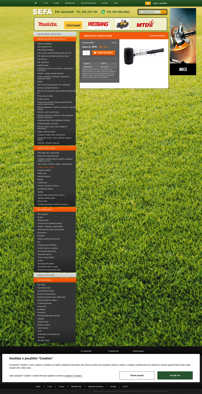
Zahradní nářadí (44, 340)
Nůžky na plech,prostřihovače (49, 239)
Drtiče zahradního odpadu (47, 300)
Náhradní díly (70, 3)
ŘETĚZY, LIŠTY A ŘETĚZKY (48, 112)
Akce (183, 41)
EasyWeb (114, 391)
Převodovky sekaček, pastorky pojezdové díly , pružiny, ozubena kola (55, 103)
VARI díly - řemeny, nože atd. (48, 143)
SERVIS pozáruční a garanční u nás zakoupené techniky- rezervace (55, 116)
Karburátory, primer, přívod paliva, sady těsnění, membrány (55, 69)
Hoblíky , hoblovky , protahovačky (50, 227)
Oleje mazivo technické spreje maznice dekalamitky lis (57, 92)
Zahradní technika (44, 280)
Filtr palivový (42, 59)
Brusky (40, 217)
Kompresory (42, 233)
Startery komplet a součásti (48, 124)
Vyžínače (41, 337)
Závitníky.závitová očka (46, 198)
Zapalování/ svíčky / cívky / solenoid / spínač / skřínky (55, 139)
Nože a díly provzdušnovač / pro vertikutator (54, 85)
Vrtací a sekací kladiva (46, 257)
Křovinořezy (42, 306)
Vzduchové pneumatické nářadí (49, 270)
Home (35, 3)
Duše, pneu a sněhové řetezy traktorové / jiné (54, 53)
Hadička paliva (43, 65)
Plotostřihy (41, 313)
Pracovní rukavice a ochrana (48, 186)
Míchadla (41, 236)
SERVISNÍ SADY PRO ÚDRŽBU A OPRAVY (54, 120)
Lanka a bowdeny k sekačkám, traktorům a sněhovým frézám (54, 78)
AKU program (43, 214)
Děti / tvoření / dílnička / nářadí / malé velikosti (55, 164)
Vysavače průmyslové (46, 264)
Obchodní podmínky (88, 3)
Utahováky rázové (44, 254)
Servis (115, 3)
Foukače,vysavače (44, 303)
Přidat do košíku (105, 53)
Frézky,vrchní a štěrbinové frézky (50, 223)
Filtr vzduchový (43, 62)
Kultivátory (41, 309)
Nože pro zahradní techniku (48, 88)
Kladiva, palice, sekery (46, 167)
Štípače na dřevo (44, 325)
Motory (40, 82)
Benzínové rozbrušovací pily (48, 156)
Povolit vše (175, 375)
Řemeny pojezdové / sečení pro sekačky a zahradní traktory (57, 108)
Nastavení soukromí (159, 391)
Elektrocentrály (43, 220)
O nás (45, 3)
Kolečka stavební (44, 176)
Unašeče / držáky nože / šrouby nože (51, 135)
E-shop (56, 3)
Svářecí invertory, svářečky (48, 248)
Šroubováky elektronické (47, 251)
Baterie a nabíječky (45, 44)
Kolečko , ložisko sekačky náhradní (51, 74)
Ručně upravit (137, 375)
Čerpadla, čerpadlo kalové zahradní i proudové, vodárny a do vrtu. (55, 160)
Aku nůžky (41, 285)
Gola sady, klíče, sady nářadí (48, 153)
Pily (39, 242)
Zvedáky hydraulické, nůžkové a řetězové (53, 204)
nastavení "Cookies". (73, 376)
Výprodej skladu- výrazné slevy (49, 34)
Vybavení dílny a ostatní (47, 148)
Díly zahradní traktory (46, 50)
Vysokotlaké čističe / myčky (48, 267)
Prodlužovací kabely (45, 189)
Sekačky (41, 319)
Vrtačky (40, 261)
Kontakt (105, 3)
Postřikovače (42, 183)
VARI (39, 331)
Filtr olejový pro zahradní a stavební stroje (53, 56)
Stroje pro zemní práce (46, 275)
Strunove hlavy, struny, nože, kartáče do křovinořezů (52, 128)
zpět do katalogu (159, 36)
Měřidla (40, 180)
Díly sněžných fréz (44, 47)
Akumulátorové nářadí (46, 291)
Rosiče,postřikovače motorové (49, 316)
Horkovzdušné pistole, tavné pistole (51, 230)
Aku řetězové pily (44, 288)
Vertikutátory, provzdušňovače (49, 334)
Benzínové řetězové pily (46, 294)
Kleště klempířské (44, 170)
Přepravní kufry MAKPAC (47, 245)
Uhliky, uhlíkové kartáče (46, 132)
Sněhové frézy (43, 322)
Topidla (40, 192)
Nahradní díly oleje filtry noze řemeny (51, 39)
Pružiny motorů (43, 99)
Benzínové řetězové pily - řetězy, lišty (51, 297)
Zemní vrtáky (42, 201)
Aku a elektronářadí (45, 209)
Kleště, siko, (42, 173)
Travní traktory (43, 328)
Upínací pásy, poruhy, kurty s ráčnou (51, 195)
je (160, 3)
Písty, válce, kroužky (45, 96)
